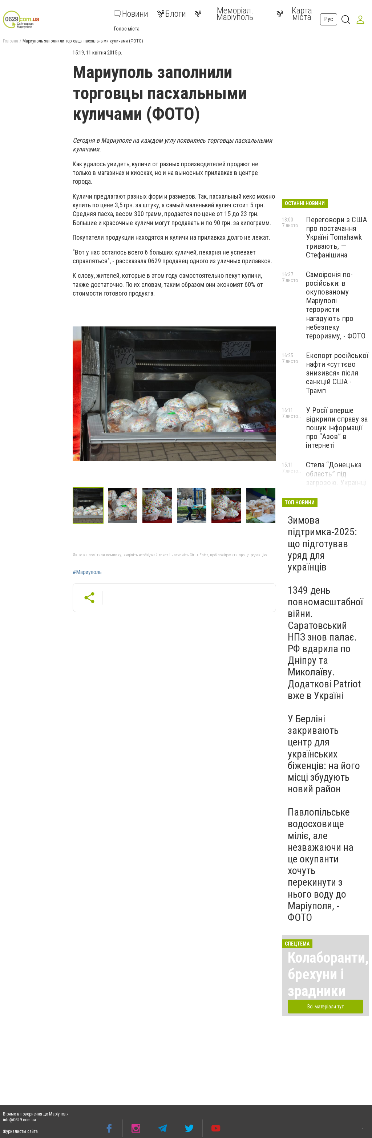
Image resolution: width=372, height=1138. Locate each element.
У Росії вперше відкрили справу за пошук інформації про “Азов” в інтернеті (337, 428)
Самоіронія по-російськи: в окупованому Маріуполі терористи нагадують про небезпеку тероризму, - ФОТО (335, 305)
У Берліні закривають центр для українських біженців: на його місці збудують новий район (324, 754)
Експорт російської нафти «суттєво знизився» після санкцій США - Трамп (337, 373)
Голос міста (127, 29)
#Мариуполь (87, 572)
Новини (131, 13)
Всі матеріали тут (325, 1006)
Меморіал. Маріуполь (224, 13)
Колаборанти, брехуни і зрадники (328, 974)
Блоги (171, 13)
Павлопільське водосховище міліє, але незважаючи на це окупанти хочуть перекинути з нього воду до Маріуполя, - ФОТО (320, 864)
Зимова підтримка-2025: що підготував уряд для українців (322, 543)
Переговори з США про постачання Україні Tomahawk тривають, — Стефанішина (336, 237)
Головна (10, 41)
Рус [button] (328, 19)
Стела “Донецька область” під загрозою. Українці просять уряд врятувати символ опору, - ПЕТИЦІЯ (336, 486)
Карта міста (294, 13)
